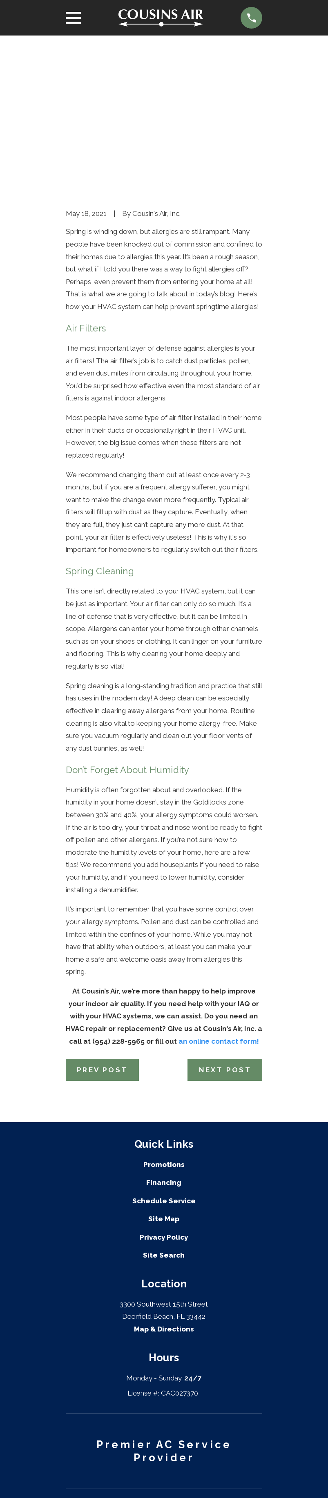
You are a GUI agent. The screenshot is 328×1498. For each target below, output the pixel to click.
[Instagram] (214, 1479)
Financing (163, 1056)
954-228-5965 (164, 1399)
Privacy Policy (164, 1111)
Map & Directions (164, 1203)
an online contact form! (219, 915)
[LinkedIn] (154, 1479)
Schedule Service (164, 1074)
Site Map (163, 1093)
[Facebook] (113, 1479)
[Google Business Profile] (174, 1479)
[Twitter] (134, 1479)
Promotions (164, 1038)
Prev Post (102, 943)
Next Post (225, 943)
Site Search (164, 1129)
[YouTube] (194, 1479)
